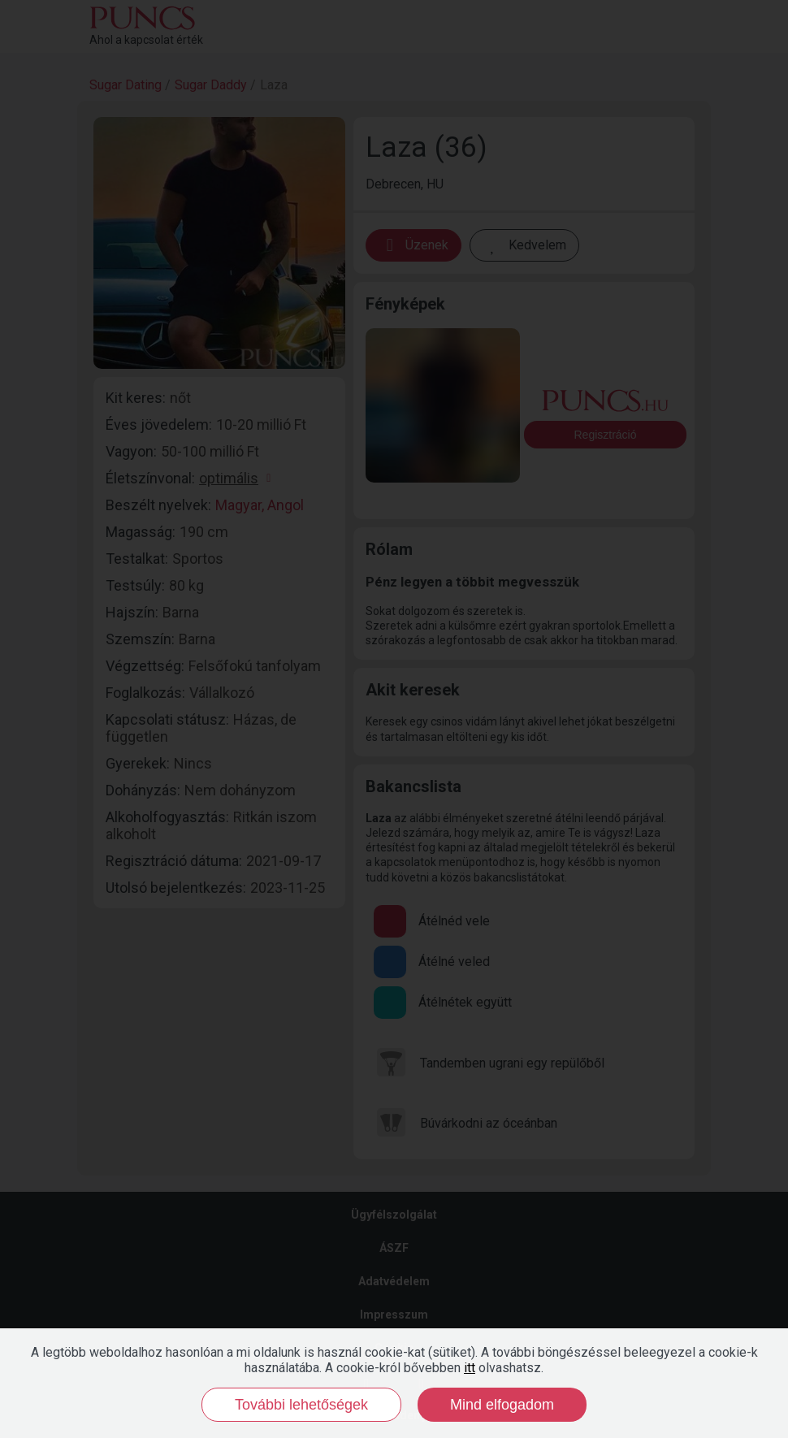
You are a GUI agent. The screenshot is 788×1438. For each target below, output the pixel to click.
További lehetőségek (301, 1405)
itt (469, 1367)
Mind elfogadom (502, 1405)
